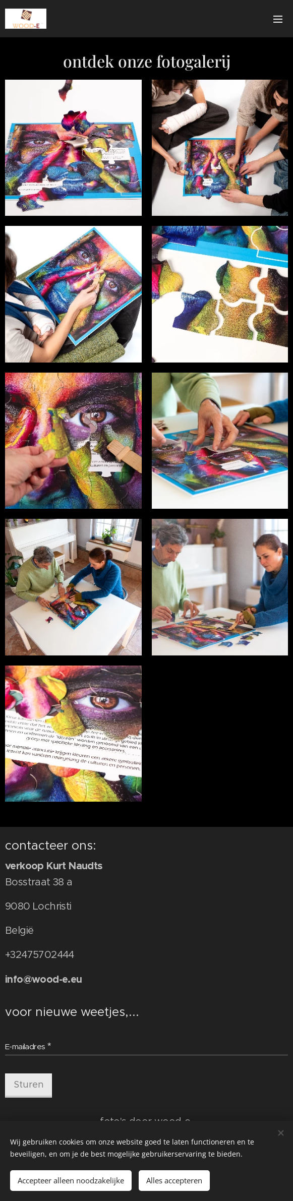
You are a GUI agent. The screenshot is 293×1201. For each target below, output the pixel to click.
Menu (277, 19)
